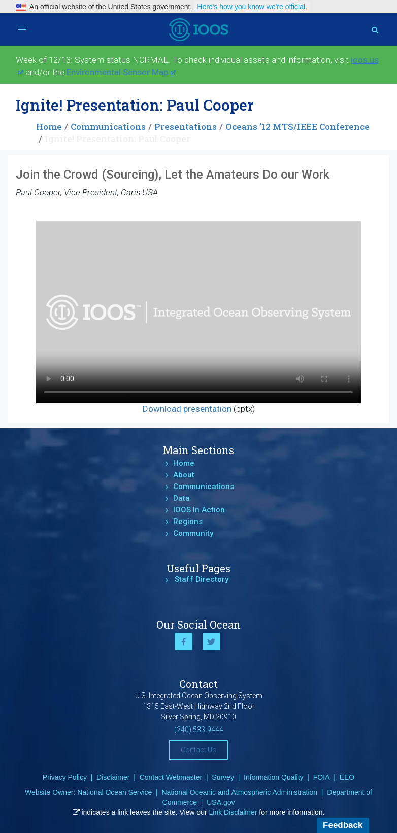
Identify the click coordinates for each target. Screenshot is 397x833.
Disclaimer (112, 777)
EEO (347, 777)
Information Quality (274, 777)
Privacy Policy (65, 777)
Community (193, 533)
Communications (108, 126)
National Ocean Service (114, 792)
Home (49, 126)
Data (181, 498)
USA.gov (221, 802)
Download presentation (187, 409)
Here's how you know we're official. (252, 7)
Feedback (342, 825)
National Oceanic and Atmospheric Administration (239, 792)
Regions (188, 521)
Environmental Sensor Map (121, 72)
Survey (223, 777)
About (183, 474)
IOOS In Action (199, 509)
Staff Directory (201, 579)
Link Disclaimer (233, 812)
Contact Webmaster (171, 777)
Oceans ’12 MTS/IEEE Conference (297, 126)
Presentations (185, 126)
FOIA (321, 777)
